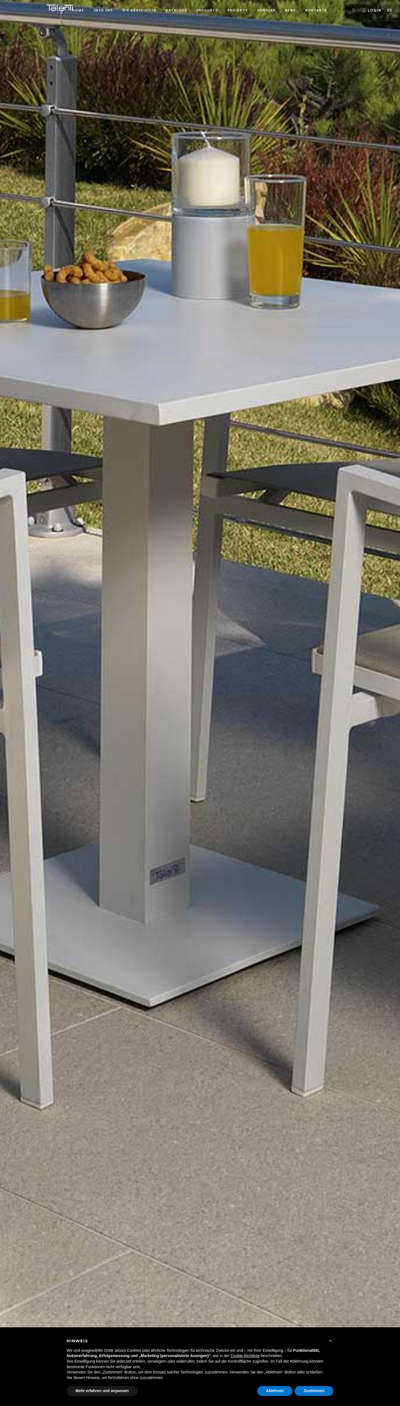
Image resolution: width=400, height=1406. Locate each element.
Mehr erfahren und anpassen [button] (102, 1390)
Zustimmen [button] (314, 1390)
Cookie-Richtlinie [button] (245, 1355)
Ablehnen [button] (275, 1390)
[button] (330, 1340)
